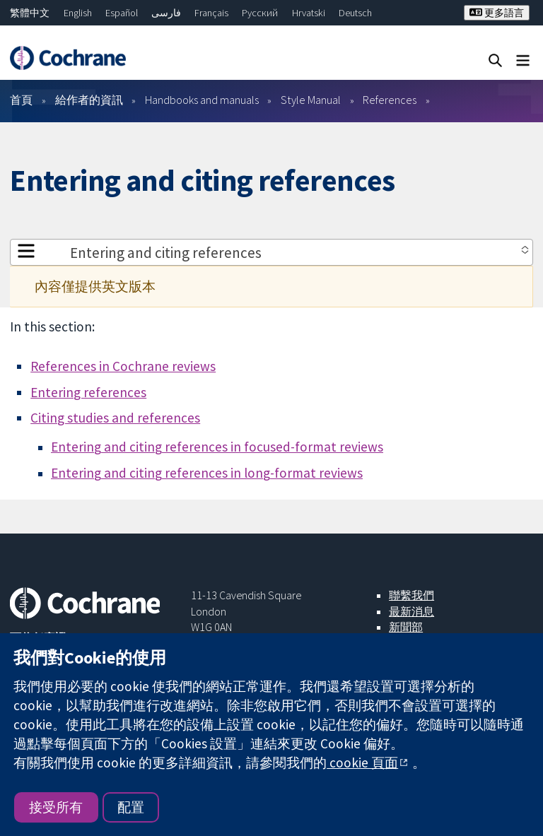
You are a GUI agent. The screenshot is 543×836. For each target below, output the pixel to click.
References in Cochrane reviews (123, 366)
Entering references (88, 392)
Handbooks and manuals (202, 100)
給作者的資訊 (89, 100)
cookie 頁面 (362, 762)
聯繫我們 (411, 595)
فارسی (166, 12)
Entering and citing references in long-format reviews (207, 472)
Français (211, 12)
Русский (260, 12)
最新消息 (411, 611)
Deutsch (355, 12)
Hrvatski (308, 12)
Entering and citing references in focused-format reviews (217, 446)
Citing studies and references (115, 417)
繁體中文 (29, 12)
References (389, 100)
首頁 (21, 100)
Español (121, 12)
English (78, 12)
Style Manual (311, 100)
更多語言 (496, 12)
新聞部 (406, 627)
